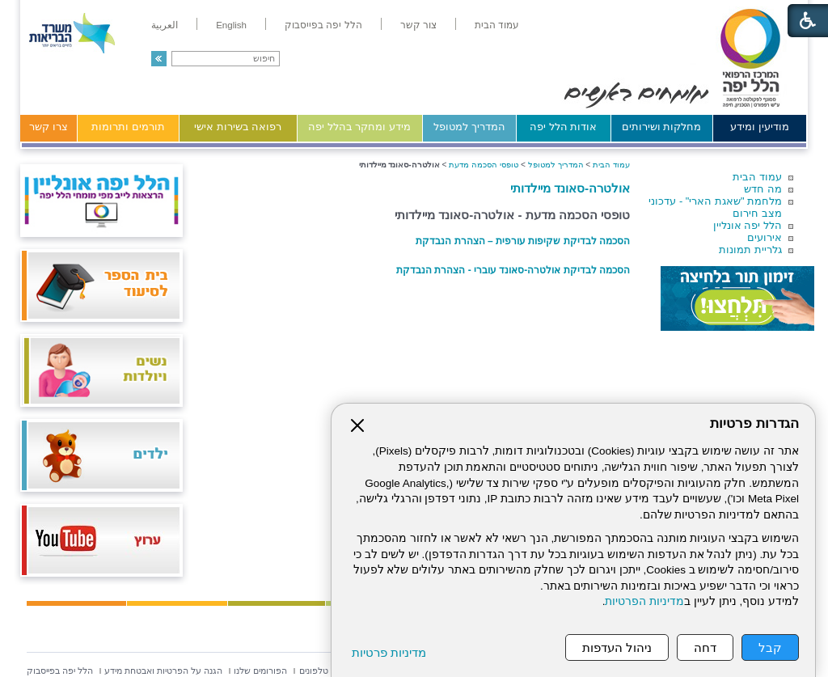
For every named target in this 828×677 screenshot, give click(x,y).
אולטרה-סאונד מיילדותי (570, 188)
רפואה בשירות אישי (237, 127)
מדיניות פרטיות (389, 652)
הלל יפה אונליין (747, 225)
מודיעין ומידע (759, 127)
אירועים (764, 237)
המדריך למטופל (469, 127)
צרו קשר (48, 127)
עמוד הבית (757, 177)
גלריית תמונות (750, 249)
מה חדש (763, 189)
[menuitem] (497, 25)
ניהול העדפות (617, 647)
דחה (705, 647)
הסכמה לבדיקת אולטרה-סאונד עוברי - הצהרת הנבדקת (513, 270)
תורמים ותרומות (128, 127)
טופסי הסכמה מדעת (483, 164)
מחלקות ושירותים (662, 127)
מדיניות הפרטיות (644, 601)
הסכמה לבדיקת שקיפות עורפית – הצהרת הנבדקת (523, 241)
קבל (770, 647)
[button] (159, 58)
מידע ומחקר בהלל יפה (359, 127)
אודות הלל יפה (563, 127)
